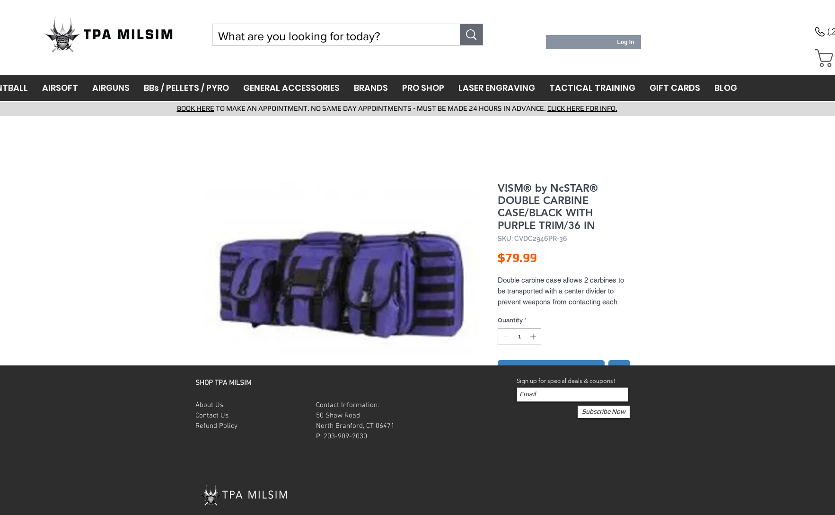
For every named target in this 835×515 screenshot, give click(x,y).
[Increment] (534, 337)
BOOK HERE (195, 108)
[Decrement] (504, 337)
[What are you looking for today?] (329, 36)
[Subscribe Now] (604, 412)
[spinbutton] (519, 337)
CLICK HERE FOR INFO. (582, 108)
